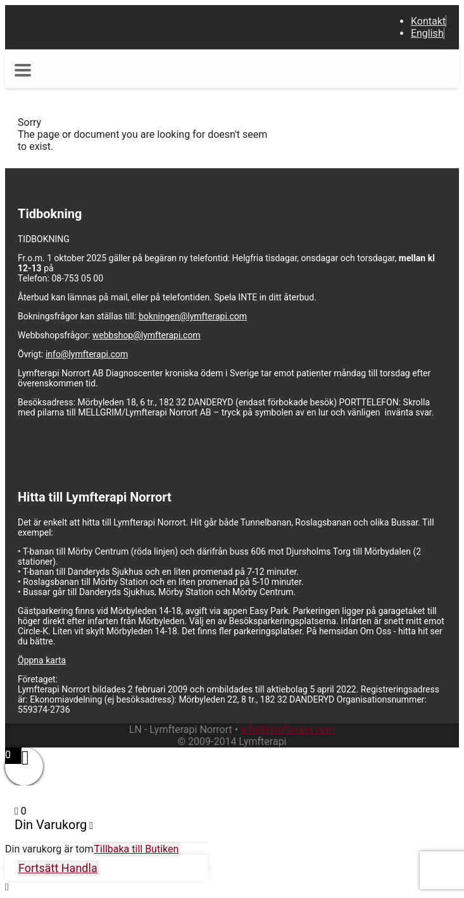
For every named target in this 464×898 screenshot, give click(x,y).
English (427, 33)
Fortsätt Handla (57, 868)
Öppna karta (42, 660)
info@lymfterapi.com (87, 354)
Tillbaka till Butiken (136, 849)
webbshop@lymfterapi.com (146, 335)
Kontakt (428, 21)
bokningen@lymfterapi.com (193, 316)
